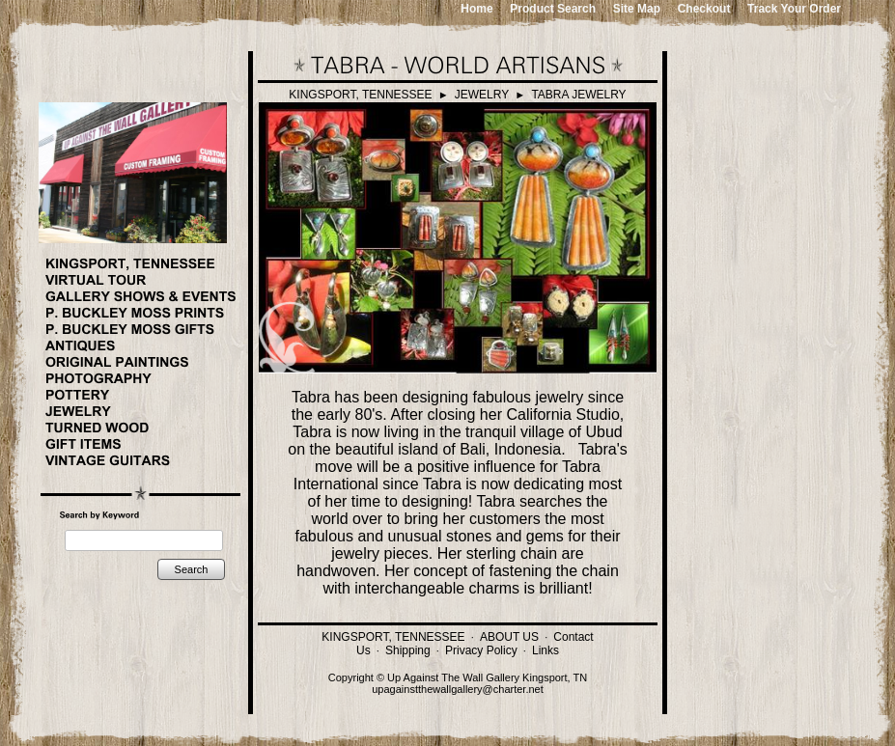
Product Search (553, 8)
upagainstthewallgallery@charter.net (458, 689)
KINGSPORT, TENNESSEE (360, 94)
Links (545, 650)
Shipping (408, 650)
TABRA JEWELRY (578, 94)
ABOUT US (509, 637)
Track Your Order (794, 8)
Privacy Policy (481, 650)
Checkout (704, 8)
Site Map (636, 8)
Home (476, 8)
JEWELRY (482, 94)
